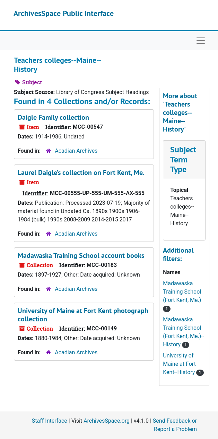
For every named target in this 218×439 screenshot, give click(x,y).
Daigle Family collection (53, 117)
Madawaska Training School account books (81, 255)
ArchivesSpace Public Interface (64, 13)
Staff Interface (49, 420)
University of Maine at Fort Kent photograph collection (83, 314)
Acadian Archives (76, 150)
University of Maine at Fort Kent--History (179, 363)
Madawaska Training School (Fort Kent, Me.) (182, 291)
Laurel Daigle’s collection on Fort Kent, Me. (81, 172)
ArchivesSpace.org (107, 420)
